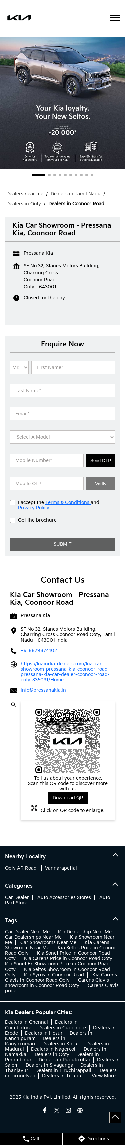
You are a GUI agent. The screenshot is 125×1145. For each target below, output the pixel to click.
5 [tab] (65, 175)
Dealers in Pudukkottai (64, 1060)
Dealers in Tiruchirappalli (64, 1070)
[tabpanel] (62, 103)
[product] (62, 437)
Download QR (68, 798)
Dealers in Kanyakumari (35, 1041)
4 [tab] (60, 175)
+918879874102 (39, 650)
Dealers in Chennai (26, 1022)
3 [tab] (54, 175)
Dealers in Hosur (44, 1033)
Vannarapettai (61, 868)
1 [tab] (38, 175)
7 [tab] (76, 175)
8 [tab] (81, 175)
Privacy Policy (33, 508)
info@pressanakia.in (43, 690)
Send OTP (100, 460)
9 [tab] (86, 175)
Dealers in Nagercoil (54, 1049)
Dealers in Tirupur (62, 1076)
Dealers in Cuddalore (62, 1028)
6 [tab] (70, 175)
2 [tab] (49, 175)
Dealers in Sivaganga (49, 1065)
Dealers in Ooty (52, 1054)
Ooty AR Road (21, 868)
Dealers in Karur (60, 1044)
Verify (100, 483)
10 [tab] (92, 175)
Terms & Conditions (68, 502)
